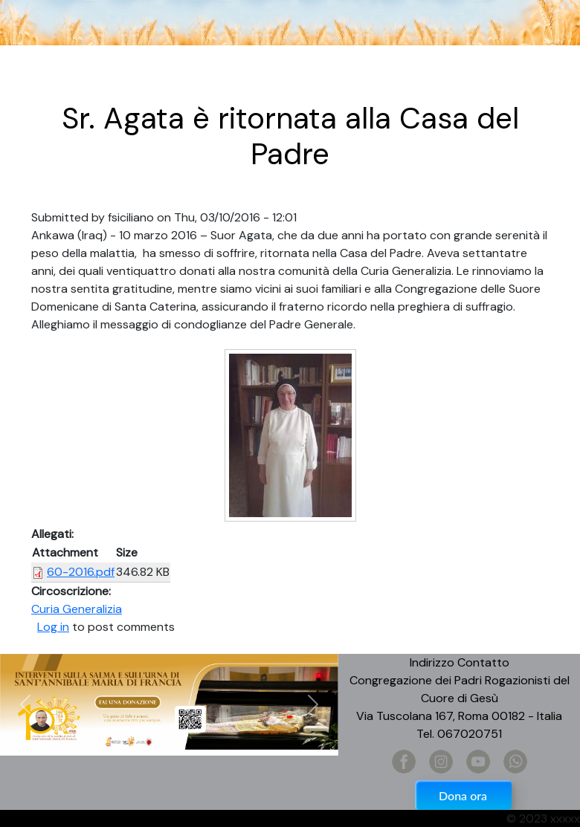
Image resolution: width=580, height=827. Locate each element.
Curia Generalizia (76, 609)
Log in (53, 627)
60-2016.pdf (81, 572)
